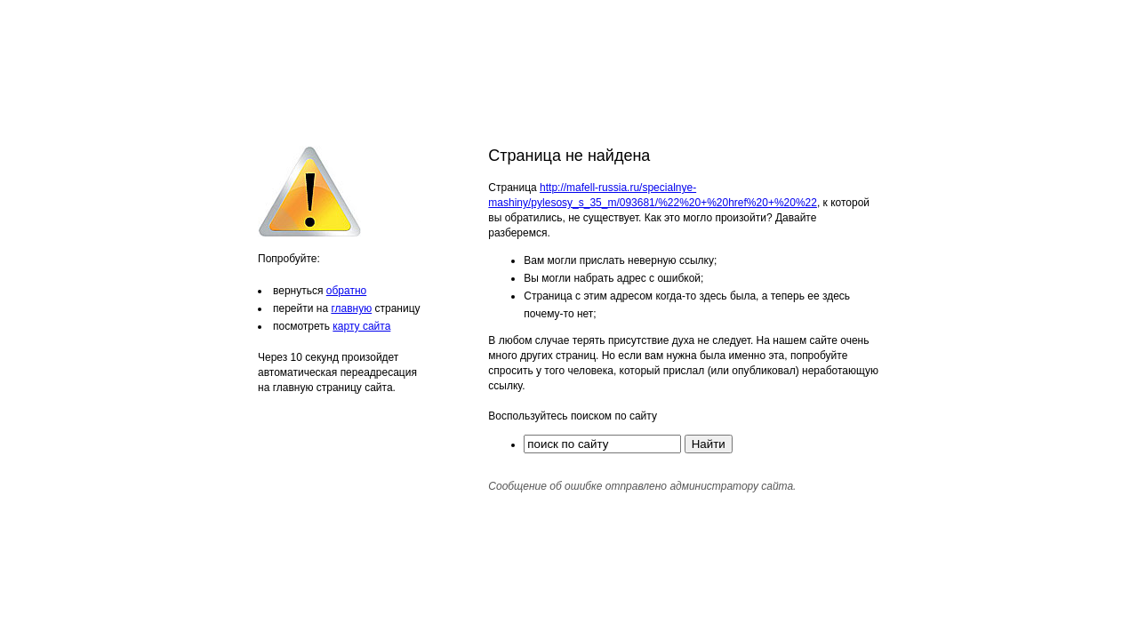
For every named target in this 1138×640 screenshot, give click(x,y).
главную (351, 308)
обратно (346, 290)
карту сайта (361, 326)
